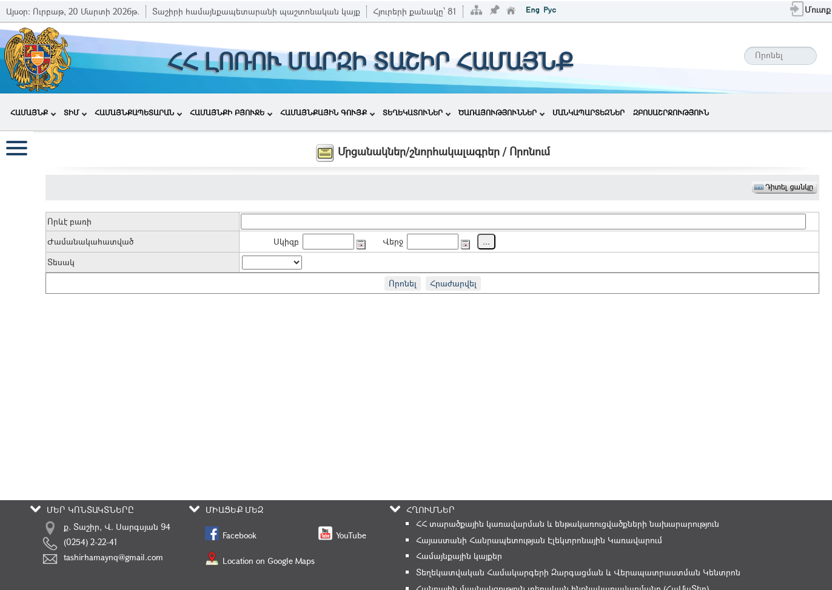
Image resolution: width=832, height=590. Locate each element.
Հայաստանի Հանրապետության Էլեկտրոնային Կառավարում (539, 540)
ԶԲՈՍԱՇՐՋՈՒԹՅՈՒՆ (671, 112)
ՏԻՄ (75, 112)
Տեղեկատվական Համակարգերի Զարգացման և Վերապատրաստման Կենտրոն (578, 572)
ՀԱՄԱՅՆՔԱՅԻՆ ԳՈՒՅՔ (327, 112)
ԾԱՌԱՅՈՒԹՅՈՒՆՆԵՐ (501, 112)
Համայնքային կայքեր (459, 555)
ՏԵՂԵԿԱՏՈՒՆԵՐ (417, 112)
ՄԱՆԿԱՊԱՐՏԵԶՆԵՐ (588, 112)
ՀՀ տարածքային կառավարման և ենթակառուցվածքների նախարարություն (567, 523)
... (486, 241)
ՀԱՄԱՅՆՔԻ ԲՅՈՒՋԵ (231, 112)
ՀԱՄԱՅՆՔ (33, 112)
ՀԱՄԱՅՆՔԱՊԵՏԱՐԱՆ (138, 112)
